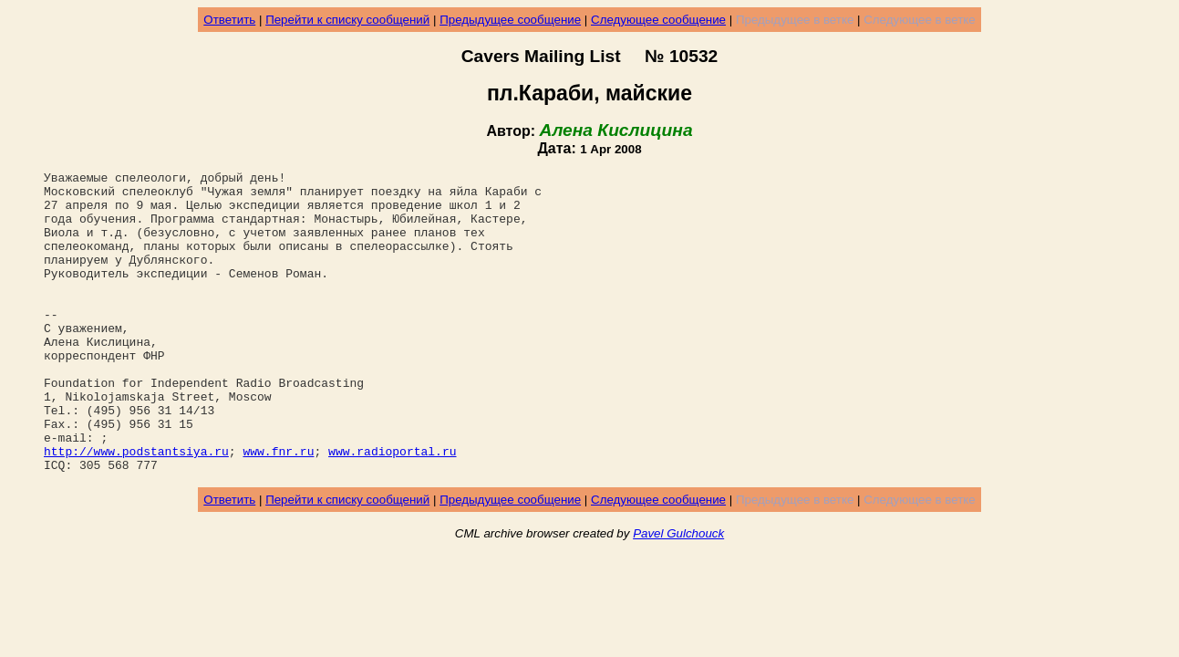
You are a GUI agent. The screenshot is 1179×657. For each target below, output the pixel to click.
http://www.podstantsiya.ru (136, 508)
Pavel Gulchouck (678, 593)
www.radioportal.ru (392, 508)
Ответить (229, 19)
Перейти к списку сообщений (347, 19)
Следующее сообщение (658, 19)
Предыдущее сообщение (510, 19)
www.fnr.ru (278, 508)
